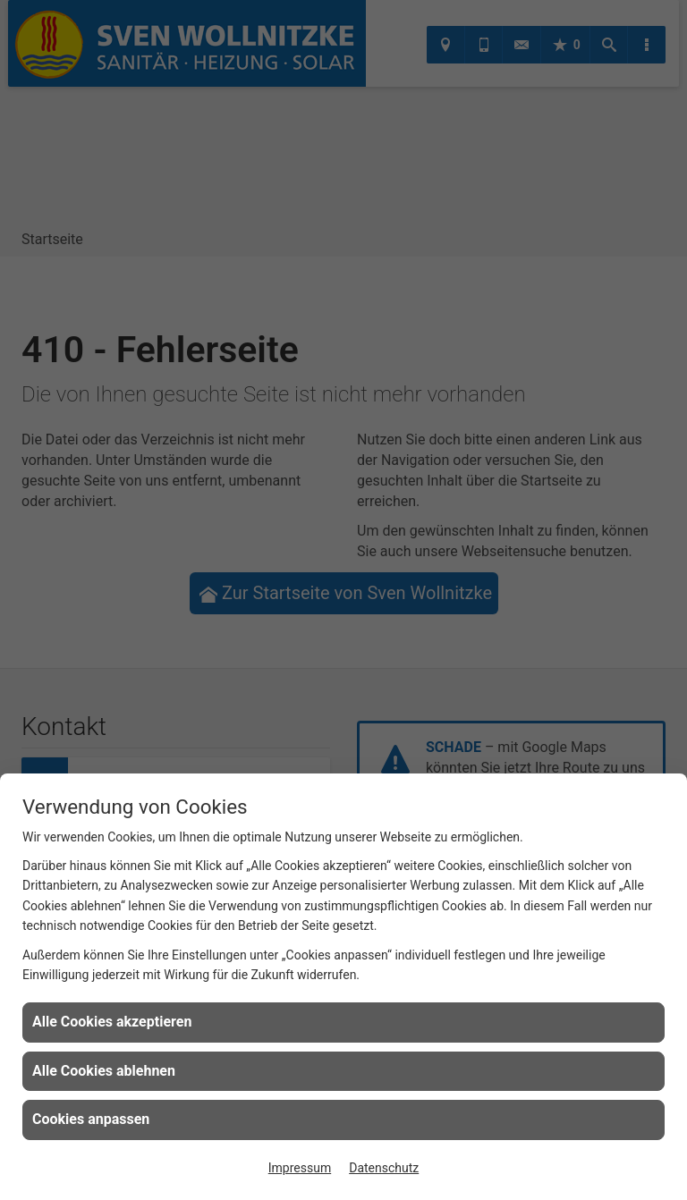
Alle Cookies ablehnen (103, 1070)
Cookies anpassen (90, 1119)
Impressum (299, 1168)
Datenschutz (384, 1168)
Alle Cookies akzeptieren (111, 1021)
